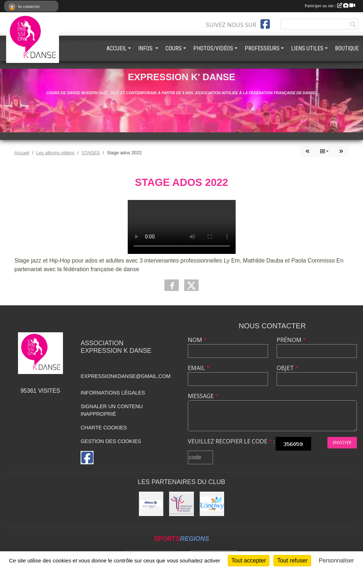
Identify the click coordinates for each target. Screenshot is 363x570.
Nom (197, 340)
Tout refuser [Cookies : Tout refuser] (292, 560)
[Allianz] (151, 504)
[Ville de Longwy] (212, 504)
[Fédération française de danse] (181, 504)
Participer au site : (330, 5)
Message (203, 396)
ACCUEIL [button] (116, 48)
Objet (288, 368)
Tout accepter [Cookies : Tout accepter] (248, 560)
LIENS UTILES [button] (307, 48)
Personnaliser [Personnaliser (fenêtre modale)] (336, 560)
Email (199, 368)
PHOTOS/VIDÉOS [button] (213, 48)
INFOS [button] (146, 48)
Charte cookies (104, 427)
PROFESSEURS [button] (262, 48)
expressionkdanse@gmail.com (126, 376)
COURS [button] (173, 48)
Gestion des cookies (111, 441)
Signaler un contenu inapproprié (112, 410)
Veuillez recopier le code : (231, 441)
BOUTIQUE (347, 48)
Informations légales (113, 393)
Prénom (291, 340)
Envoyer (342, 442)
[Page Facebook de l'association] (265, 24)
